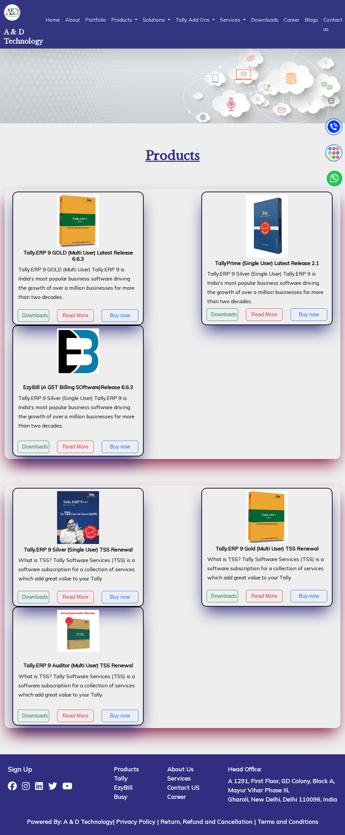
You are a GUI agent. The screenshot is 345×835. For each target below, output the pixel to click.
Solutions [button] (154, 19)
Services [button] (231, 19)
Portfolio (95, 19)
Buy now (120, 315)
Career (291, 19)
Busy (120, 797)
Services (179, 778)
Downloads (264, 19)
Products (126, 769)
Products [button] (122, 19)
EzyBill (123, 787)
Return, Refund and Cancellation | (208, 821)
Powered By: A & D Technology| (70, 821)
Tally (121, 778)
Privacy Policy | (137, 821)
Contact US (183, 787)
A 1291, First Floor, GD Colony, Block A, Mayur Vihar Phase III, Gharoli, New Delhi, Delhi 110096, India (282, 790)
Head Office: (244, 769)
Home (53, 19)
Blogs (311, 19)
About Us (180, 769)
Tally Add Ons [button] (193, 19)
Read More (75, 315)
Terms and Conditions (287, 821)
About (72, 19)
